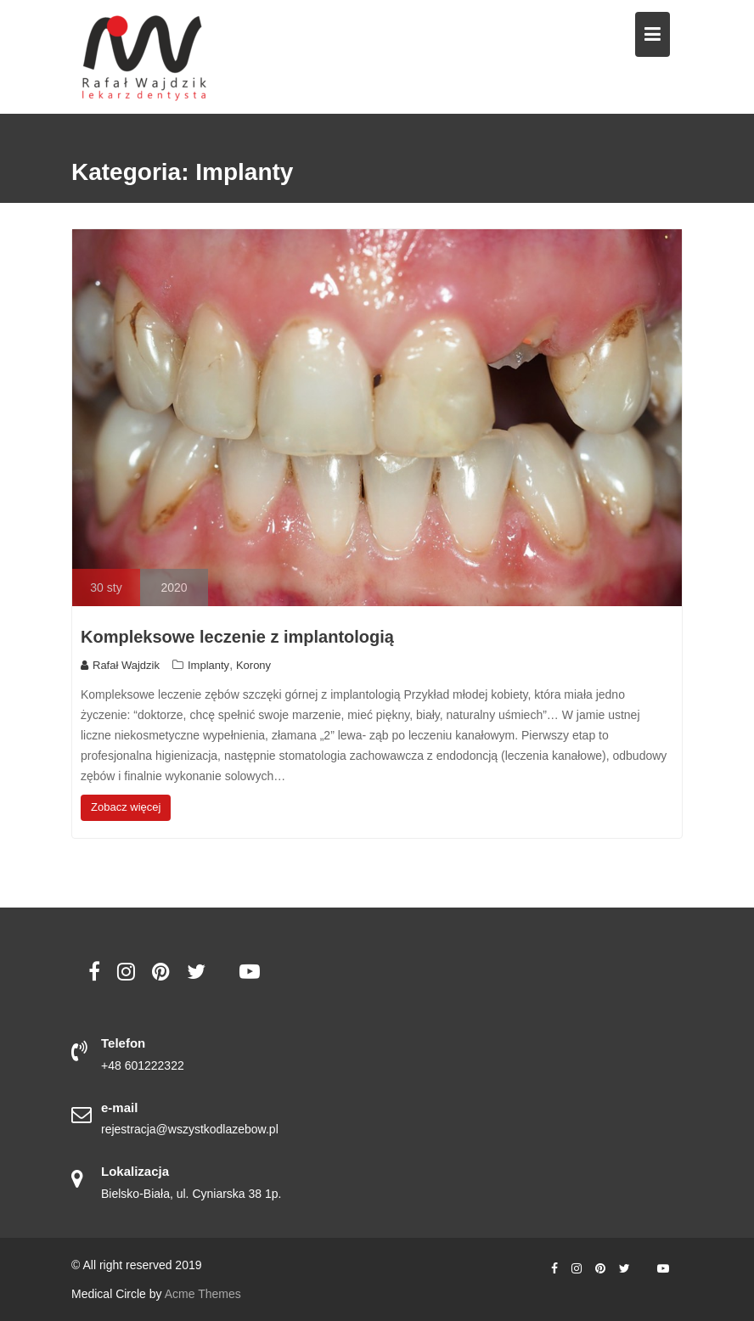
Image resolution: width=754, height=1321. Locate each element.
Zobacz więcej (125, 807)
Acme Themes (203, 1294)
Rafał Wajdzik (120, 665)
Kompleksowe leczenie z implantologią (237, 636)
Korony (253, 665)
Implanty (208, 665)
